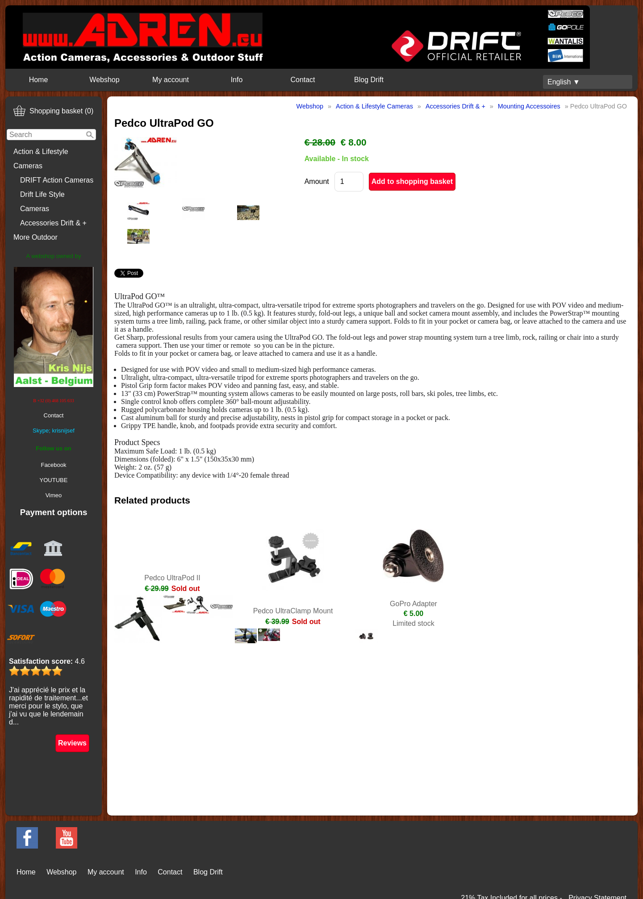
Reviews (72, 743)
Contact (302, 79)
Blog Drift (369, 79)
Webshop (104, 79)
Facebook (53, 465)
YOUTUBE (54, 480)
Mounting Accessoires (529, 106)
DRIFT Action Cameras (56, 180)
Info (237, 79)
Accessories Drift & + (53, 223)
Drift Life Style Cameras (42, 201)
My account (170, 79)
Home (38, 79)
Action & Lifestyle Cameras (40, 159)
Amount (317, 181)
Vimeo (54, 495)
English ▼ (563, 82)
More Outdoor (35, 237)
